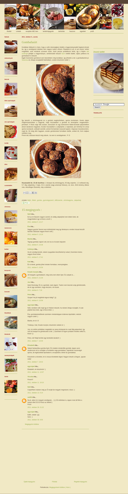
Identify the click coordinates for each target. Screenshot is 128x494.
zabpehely (77, 200)
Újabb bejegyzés (29, 482)
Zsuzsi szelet (99, 52)
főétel (34, 200)
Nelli (29, 214)
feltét (29, 200)
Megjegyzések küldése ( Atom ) (60, 487)
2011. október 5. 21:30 (35, 278)
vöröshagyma (68, 200)
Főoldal (54, 482)
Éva (29, 226)
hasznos (72, 31)
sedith (30, 397)
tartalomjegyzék (48, 31)
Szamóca (25, 60)
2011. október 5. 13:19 (35, 234)
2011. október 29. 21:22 (36, 407)
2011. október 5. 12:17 (35, 222)
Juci (29, 282)
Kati (29, 262)
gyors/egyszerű (48, 200)
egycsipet (31, 305)
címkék (18, 31)
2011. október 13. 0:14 (35, 393)
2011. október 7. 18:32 (35, 362)
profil (92, 31)
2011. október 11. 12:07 (36, 372)
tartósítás (61, 31)
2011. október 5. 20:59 (35, 267)
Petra (30, 295)
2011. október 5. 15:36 (35, 245)
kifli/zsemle (59, 200)
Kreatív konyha (33, 272)
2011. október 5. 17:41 (35, 257)
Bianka (30, 239)
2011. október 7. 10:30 (35, 341)
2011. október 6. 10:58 (35, 300)
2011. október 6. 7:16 (35, 290)
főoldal (9, 31)
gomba (39, 200)
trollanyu (31, 249)
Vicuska (31, 377)
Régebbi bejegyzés (80, 482)
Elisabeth (31, 345)
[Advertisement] (55, 454)
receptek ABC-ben (32, 31)
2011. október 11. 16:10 (36, 382)
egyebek (83, 31)
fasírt (63, 54)
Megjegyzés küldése (32, 424)
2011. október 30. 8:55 (35, 420)
